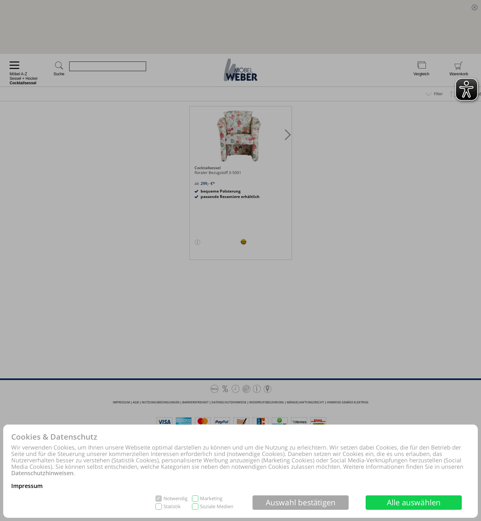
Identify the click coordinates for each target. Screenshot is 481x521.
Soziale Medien (216, 506)
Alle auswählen (414, 502)
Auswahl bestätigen (301, 502)
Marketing (211, 498)
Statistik (172, 506)
